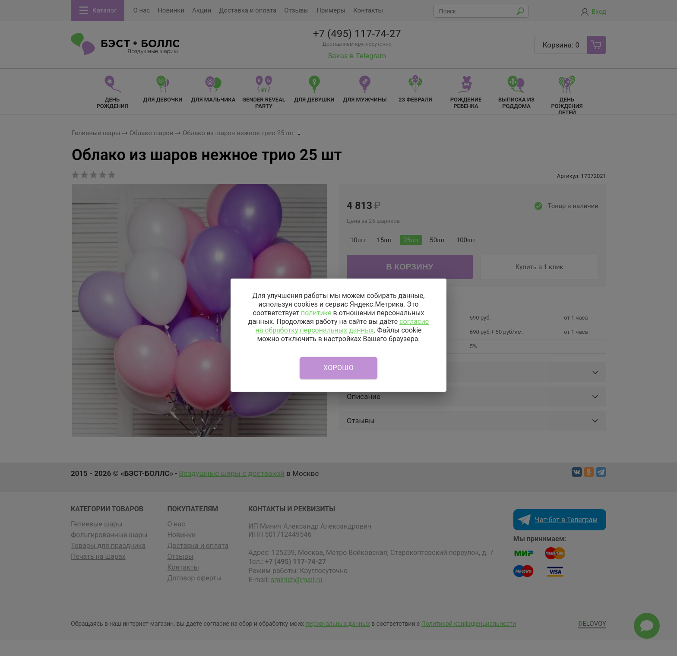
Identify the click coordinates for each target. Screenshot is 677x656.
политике (316, 313)
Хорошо (338, 368)
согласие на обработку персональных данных (342, 325)
